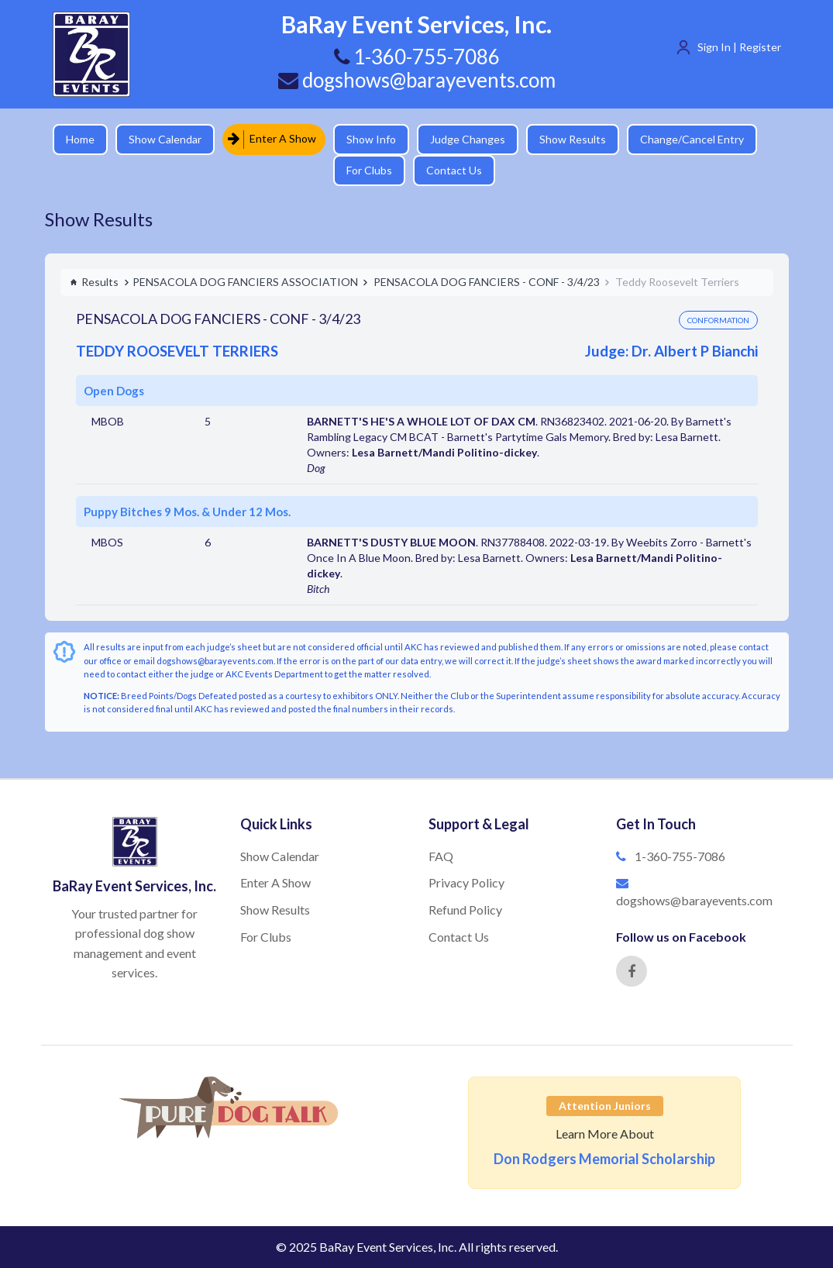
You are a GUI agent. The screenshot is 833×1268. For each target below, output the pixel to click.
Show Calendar (165, 139)
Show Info (371, 139)
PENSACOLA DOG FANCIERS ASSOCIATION (245, 281)
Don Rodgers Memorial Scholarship (604, 1158)
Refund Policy (465, 909)
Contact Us (454, 170)
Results (94, 281)
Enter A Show (272, 139)
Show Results (572, 139)
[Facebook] (631, 971)
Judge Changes (467, 139)
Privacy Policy (466, 882)
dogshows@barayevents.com (417, 79)
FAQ (441, 856)
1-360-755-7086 (680, 856)
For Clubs (369, 170)
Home (80, 139)
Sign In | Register (739, 46)
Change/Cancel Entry (692, 139)
